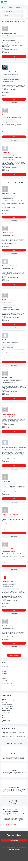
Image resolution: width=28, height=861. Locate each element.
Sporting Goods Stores (7, 706)
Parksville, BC (10, 7)
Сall (14, 56)
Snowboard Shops (6, 721)
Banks (3, 717)
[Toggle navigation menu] (26, 2)
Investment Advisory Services (9, 714)
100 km (5, 673)
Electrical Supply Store (7, 710)
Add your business (14, 840)
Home (3, 847)
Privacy (14, 849)
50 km (5, 671)
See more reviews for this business (10, 824)
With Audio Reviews (8, 683)
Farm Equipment (6, 715)
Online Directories (10, 847)
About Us (17, 847)
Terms (9, 849)
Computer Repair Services (8, 712)
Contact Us (23, 847)
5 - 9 (4, 96)
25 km (5, 668)
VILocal (3, 7)
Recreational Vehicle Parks (8, 700)
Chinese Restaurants (7, 702)
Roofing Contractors (7, 704)
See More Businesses (14, 655)
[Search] (25, 15)
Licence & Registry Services (8, 708)
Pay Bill (18, 849)
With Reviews (7, 680)
